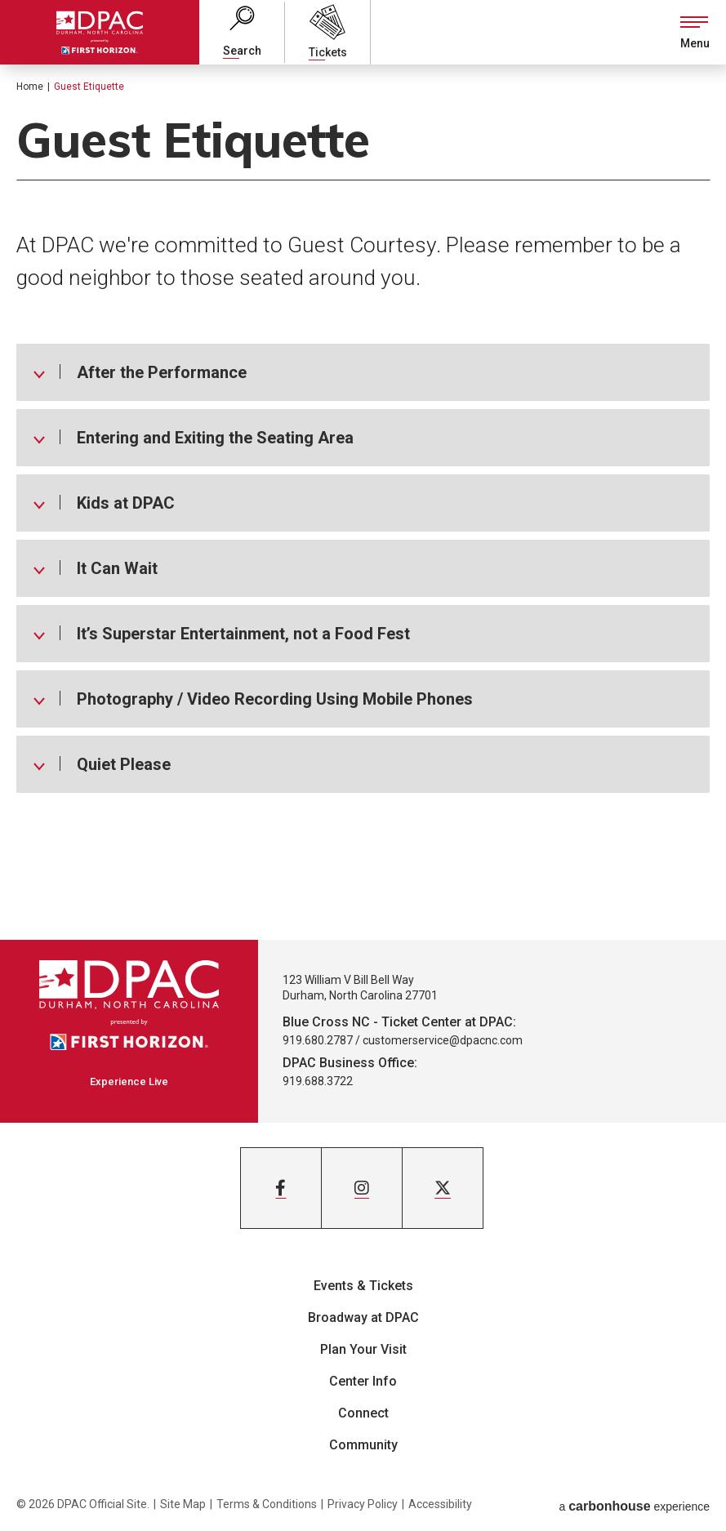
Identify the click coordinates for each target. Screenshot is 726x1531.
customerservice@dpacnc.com (443, 1040)
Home (29, 86)
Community (363, 1445)
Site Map (183, 1504)
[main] (363, 502)
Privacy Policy (362, 1504)
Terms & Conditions (266, 1504)
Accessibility (440, 1504)
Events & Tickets (363, 1285)
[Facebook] (281, 1188)
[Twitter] (442, 1188)
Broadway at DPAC (363, 1317)
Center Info (363, 1381)
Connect (363, 1413)
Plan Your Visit (363, 1349)
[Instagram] (362, 1188)
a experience (634, 1504)
